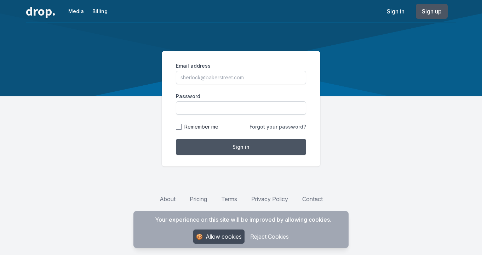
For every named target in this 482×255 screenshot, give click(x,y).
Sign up (432, 11)
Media (76, 11)
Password (188, 96)
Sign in (395, 11)
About (168, 199)
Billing (100, 11)
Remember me (201, 127)
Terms (229, 199)
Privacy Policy (269, 199)
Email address (193, 66)
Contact (312, 199)
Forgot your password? (277, 127)
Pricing (198, 199)
